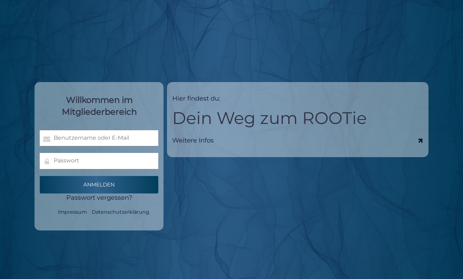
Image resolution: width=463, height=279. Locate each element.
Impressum (72, 212)
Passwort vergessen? (99, 197)
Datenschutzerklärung (120, 212)
